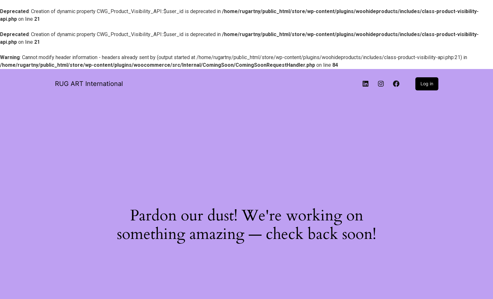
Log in (426, 83)
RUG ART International (89, 84)
